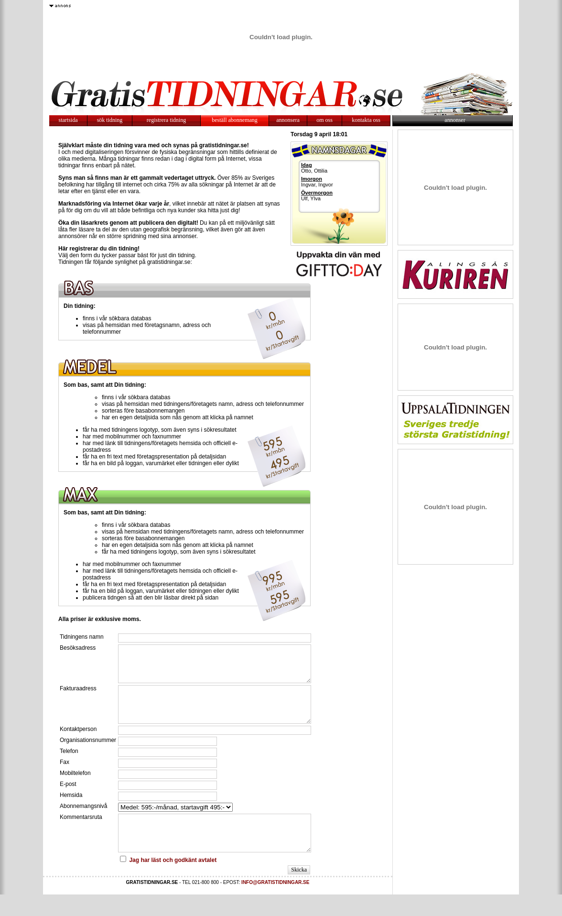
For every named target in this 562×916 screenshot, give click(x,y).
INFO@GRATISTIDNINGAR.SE (275, 903)
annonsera (288, 120)
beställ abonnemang (235, 120)
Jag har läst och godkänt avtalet (172, 881)
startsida (68, 120)
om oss (324, 120)
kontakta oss (366, 120)
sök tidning (110, 120)
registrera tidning (166, 120)
